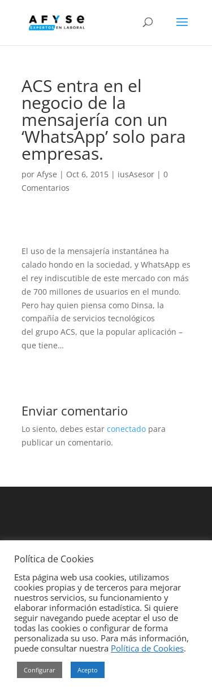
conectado (126, 428)
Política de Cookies (147, 648)
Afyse (47, 174)
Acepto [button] (87, 670)
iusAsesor (136, 174)
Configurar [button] (39, 670)
